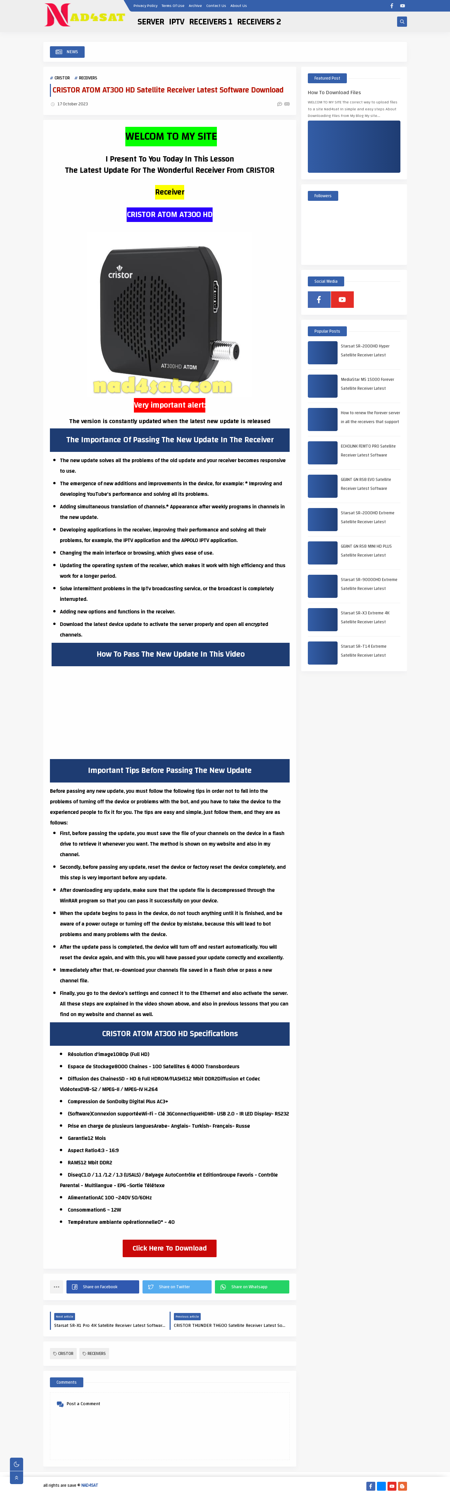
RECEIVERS (88, 78)
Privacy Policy (145, 5)
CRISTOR (62, 78)
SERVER (151, 21)
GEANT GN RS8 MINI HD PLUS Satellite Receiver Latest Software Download (366, 555)
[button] (102, 1287)
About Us (238, 5)
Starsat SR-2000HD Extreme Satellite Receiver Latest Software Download (367, 522)
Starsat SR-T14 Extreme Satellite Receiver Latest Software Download (364, 655)
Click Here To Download (170, 1248)
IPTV (176, 21)
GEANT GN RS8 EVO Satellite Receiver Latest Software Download (366, 488)
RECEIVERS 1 (210, 21)
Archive (195, 5)
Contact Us (216, 5)
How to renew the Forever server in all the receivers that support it (370, 422)
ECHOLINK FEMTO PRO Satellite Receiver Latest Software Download (368, 455)
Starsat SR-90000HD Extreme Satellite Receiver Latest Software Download (369, 588)
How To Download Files (334, 92)
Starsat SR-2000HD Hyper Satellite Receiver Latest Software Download (365, 355)
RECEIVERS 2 (259, 21)
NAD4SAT (89, 1485)
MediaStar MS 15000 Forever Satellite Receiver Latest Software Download (367, 388)
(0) (283, 104)
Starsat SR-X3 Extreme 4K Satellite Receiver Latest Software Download (365, 622)
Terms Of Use (173, 5)
